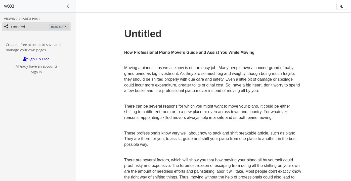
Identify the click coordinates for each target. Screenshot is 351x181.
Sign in (36, 72)
